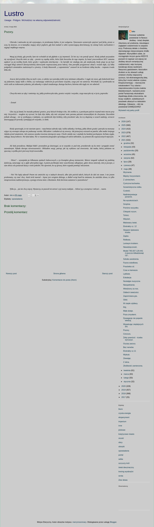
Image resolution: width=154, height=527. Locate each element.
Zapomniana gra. (130, 296)
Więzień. (126, 219)
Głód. (125, 300)
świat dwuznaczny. (126, 467)
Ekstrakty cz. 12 (130, 226)
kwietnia (127, 370)
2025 (123, 125)
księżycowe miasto (126, 434)
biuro (120, 409)
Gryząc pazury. (129, 344)
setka (120, 459)
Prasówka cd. (129, 267)
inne (120, 426)
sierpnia (127, 158)
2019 (123, 390)
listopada (128, 147)
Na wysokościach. (130, 200)
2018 (123, 394)
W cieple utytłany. (130, 303)
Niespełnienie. (129, 285)
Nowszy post (11, 274)
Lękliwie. (126, 274)
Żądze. (126, 236)
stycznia (127, 382)
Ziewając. (127, 358)
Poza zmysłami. (129, 315)
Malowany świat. (130, 223)
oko (133, 31)
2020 (123, 386)
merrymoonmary (79, 522)
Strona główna (59, 274)
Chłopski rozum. (130, 212)
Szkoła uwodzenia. (131, 259)
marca (126, 374)
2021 (123, 140)
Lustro (14, 13)
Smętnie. (127, 204)
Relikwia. (127, 240)
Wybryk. (126, 355)
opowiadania (17, 199)
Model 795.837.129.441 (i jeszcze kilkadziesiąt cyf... (133, 253)
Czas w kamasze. (130, 270)
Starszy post (107, 274)
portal (120, 455)
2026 (123, 121)
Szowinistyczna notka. (132, 187)
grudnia (127, 143)
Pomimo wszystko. (131, 208)
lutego (126, 378)
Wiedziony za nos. (131, 289)
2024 (123, 129)
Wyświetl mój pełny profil (128, 110)
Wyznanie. (127, 172)
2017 (123, 397)
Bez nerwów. (128, 347)
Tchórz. (126, 215)
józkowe (121, 430)
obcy (120, 442)
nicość (121, 438)
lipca (126, 162)
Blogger (113, 522)
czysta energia (124, 413)
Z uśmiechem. (129, 180)
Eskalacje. (127, 278)
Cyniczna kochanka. (131, 183)
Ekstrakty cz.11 (129, 351)
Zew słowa (122, 480)
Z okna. (126, 362)
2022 (123, 136)
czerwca (127, 165)
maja (126, 169)
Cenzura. (127, 334)
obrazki (121, 447)
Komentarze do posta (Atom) (64, 280)
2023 (123, 133)
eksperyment (123, 417)
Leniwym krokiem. (130, 243)
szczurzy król (123, 463)
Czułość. (126, 191)
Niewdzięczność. (130, 247)
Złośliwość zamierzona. (133, 366)
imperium (122, 422)
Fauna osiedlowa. (130, 263)
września (128, 154)
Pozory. (126, 330)
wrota (120, 476)
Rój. (125, 307)
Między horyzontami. (132, 176)
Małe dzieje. (128, 311)
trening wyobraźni (125, 472)
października (129, 151)
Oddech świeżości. (131, 292)
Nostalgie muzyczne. (132, 281)
